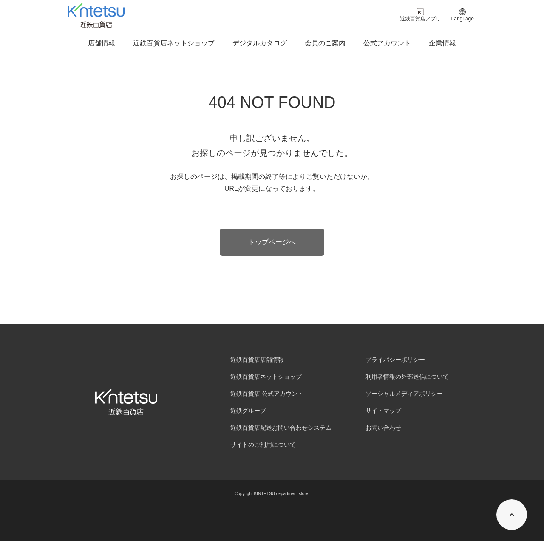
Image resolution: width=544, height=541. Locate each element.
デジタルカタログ (259, 43)
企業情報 (442, 43)
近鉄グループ (248, 410)
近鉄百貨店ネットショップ (174, 43)
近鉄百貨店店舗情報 (257, 359)
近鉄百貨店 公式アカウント (266, 393)
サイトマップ (383, 410)
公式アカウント (387, 43)
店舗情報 (101, 43)
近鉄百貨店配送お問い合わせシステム (281, 427)
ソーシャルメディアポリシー (404, 393)
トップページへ (272, 242)
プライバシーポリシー (395, 359)
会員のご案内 (325, 43)
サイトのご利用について (263, 444)
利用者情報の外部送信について (407, 376)
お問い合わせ (383, 427)
